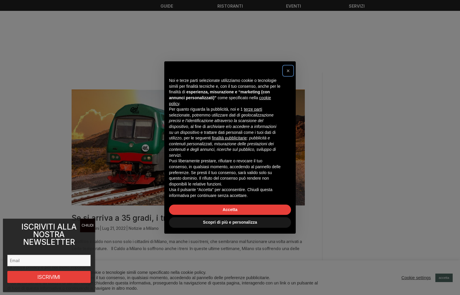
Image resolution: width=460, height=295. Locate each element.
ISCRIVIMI (49, 277)
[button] (288, 70)
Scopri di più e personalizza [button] (230, 222)
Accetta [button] (230, 209)
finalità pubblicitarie (229, 138)
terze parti (253, 109)
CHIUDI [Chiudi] (88, 225)
